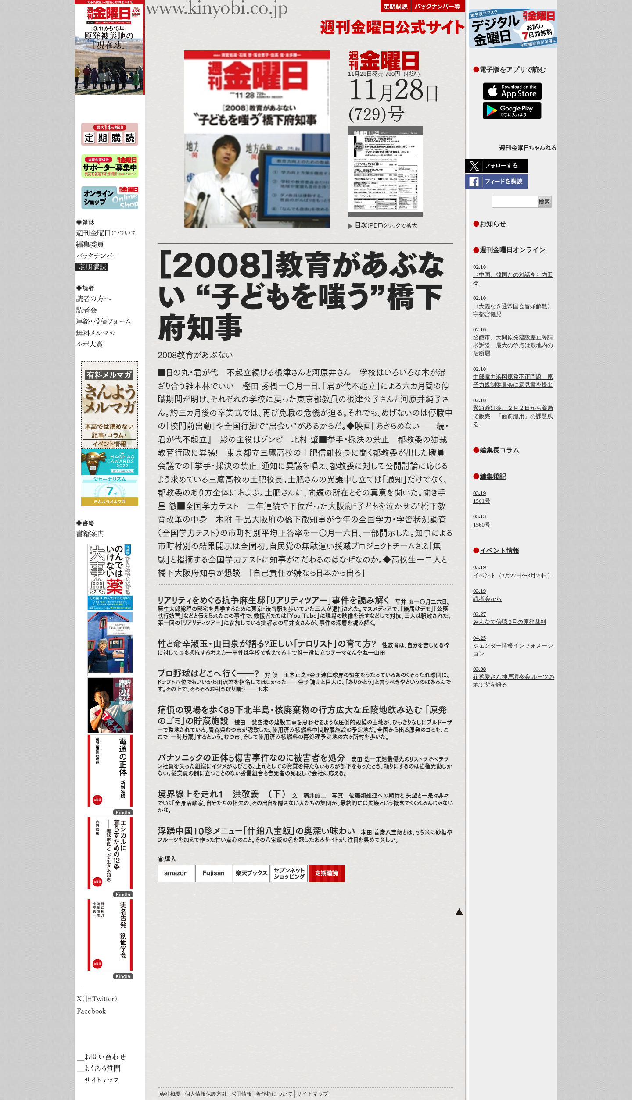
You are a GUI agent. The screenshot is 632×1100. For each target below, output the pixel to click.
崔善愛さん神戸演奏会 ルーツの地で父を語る (513, 677)
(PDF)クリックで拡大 (386, 225)
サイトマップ (312, 1094)
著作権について (274, 1094)
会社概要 (170, 1094)
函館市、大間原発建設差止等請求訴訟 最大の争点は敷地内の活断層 (513, 345)
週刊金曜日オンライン (513, 249)
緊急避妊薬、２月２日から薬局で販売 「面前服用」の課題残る (513, 416)
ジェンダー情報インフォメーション (513, 645)
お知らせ (493, 224)
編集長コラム (499, 450)
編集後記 (493, 476)
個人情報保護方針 (206, 1094)
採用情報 (241, 1094)
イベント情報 (499, 550)
